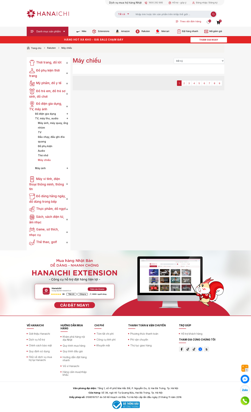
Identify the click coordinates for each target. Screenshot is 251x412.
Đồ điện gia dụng (45, 113)
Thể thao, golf (43, 242)
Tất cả (121, 14)
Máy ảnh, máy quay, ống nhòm (53, 125)
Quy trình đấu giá (73, 351)
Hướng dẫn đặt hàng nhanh (75, 359)
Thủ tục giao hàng (141, 345)
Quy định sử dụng (39, 351)
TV (39, 132)
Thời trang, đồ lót (45, 62)
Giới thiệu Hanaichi (39, 333)
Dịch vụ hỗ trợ (37, 339)
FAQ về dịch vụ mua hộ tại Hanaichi (40, 358)
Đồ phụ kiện (45, 146)
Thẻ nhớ (43, 155)
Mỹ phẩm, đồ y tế (45, 83)
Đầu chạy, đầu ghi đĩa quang (51, 139)
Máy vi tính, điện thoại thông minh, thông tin (46, 184)
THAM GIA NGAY (208, 39)
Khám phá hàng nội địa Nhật (74, 338)
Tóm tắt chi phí (105, 333)
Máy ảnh (40, 168)
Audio (41, 150)
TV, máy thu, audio (46, 118)
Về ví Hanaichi (71, 366)
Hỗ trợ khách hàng (191, 333)
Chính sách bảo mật (40, 345)
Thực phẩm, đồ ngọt (47, 209)
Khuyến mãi (103, 345)
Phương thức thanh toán (144, 333)
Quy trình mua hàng (74, 345)
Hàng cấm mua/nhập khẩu (75, 373)
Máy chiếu (44, 159)
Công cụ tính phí (106, 339)
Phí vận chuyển (139, 339)
